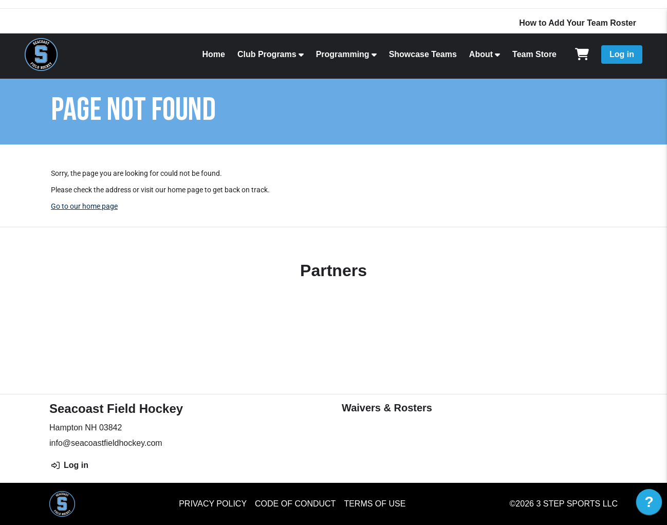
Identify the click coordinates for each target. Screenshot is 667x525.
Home (213, 54)
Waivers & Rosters (387, 408)
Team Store (534, 54)
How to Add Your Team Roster (577, 23)
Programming (342, 54)
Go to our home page (84, 206)
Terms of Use (374, 503)
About (481, 54)
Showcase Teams (423, 54)
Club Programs (267, 54)
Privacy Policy (213, 503)
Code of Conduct (295, 503)
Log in (621, 54)
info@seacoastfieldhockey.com (105, 443)
